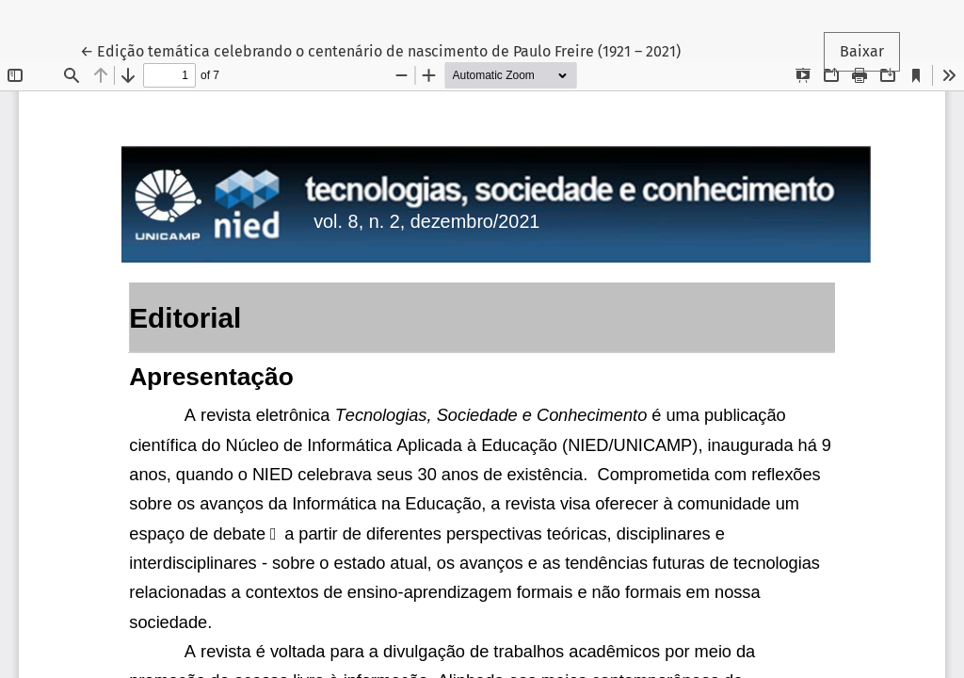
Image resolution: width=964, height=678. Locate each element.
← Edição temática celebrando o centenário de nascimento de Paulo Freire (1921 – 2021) (380, 50)
